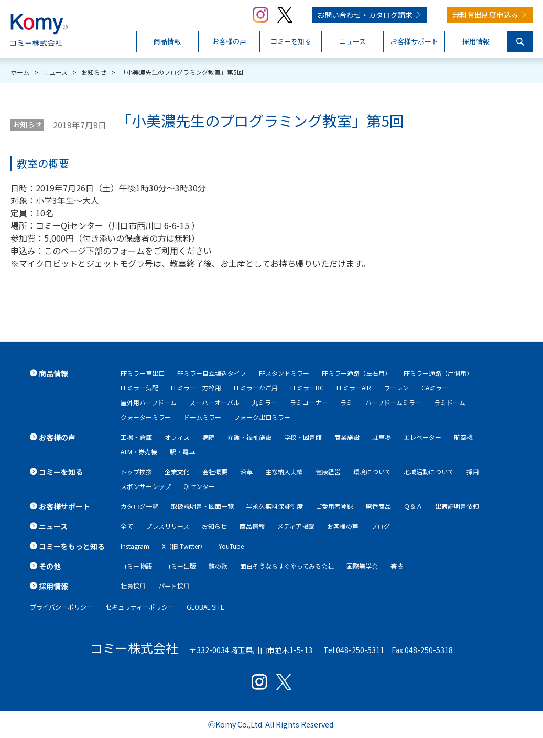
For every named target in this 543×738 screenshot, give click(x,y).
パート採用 (174, 585)
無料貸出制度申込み (485, 14)
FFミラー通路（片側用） (438, 372)
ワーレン (396, 387)
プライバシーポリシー (61, 606)
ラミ (346, 402)
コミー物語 (136, 565)
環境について (372, 471)
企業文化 (177, 471)
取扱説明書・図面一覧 (202, 506)
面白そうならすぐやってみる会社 (287, 565)
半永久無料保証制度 (274, 506)
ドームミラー (202, 417)
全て (127, 526)
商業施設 (347, 436)
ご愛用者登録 (334, 506)
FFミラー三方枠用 (196, 387)
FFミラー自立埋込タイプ (211, 372)
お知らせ (27, 124)
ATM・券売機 (139, 451)
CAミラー (434, 387)
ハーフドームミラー (393, 402)
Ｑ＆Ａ (413, 506)
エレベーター (422, 436)
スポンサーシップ (146, 486)
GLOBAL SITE (205, 606)
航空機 (463, 436)
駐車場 (381, 436)
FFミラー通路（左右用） (356, 372)
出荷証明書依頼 (457, 506)
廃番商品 (378, 506)
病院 (208, 436)
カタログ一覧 (139, 506)
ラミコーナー (309, 402)
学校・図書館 (303, 436)
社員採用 (133, 585)
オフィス (177, 436)
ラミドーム (449, 402)
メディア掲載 (295, 526)
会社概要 (214, 471)
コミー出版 (180, 565)
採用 (472, 471)
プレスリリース (167, 526)
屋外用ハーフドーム (149, 402)
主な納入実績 (284, 471)
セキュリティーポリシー (139, 606)
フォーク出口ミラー (262, 417)
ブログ (380, 526)
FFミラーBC (307, 387)
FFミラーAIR (353, 387)
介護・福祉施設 (249, 436)
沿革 (246, 471)
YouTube (231, 545)
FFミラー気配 (139, 387)
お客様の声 (343, 526)
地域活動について (429, 471)
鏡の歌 (218, 565)
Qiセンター (199, 486)
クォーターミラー (146, 417)
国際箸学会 (362, 565)
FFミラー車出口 (143, 372)
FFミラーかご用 (256, 387)
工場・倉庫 (136, 436)
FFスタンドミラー (284, 372)
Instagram (135, 545)
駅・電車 (182, 451)
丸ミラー (264, 402)
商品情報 (252, 526)
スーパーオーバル (214, 402)
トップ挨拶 (136, 471)
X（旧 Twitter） (184, 545)
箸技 (396, 565)
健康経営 (328, 471)
